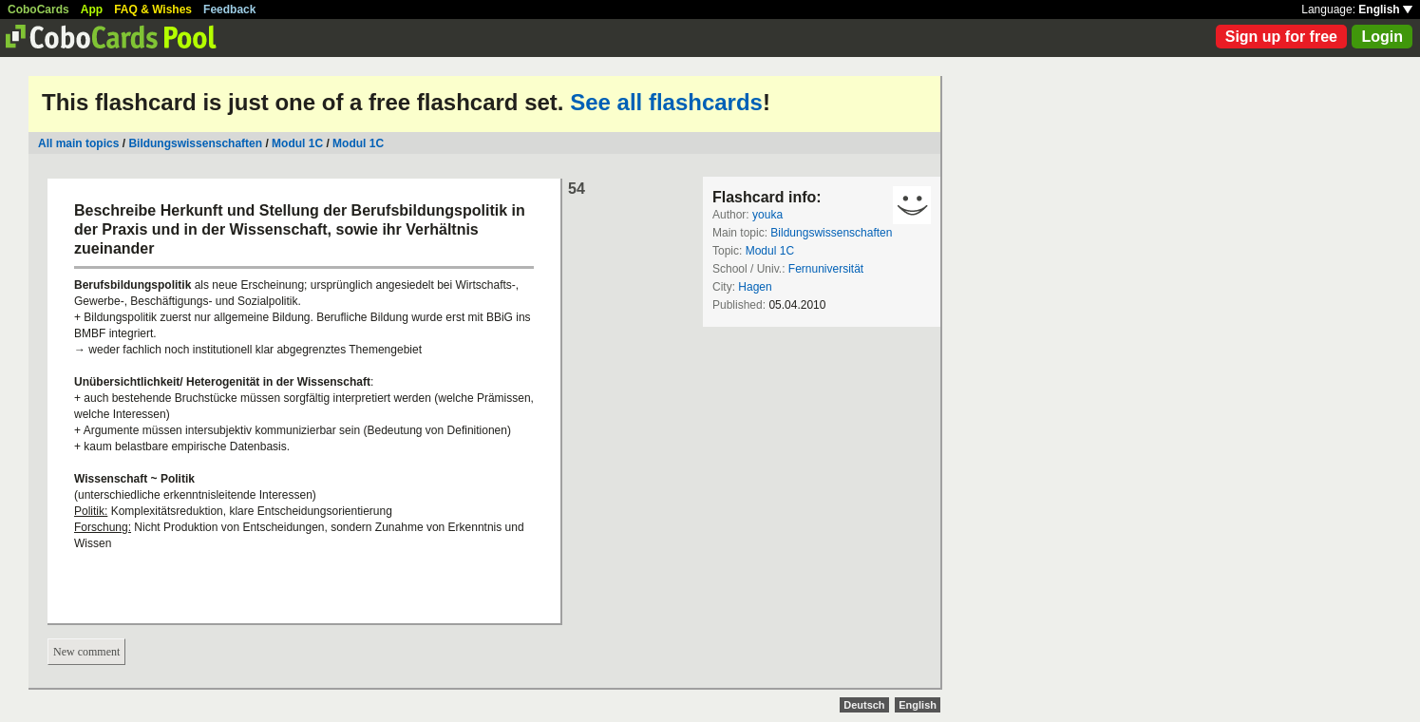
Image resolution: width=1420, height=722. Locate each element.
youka (767, 214)
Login (1382, 36)
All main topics (78, 143)
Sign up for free (1281, 36)
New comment (86, 651)
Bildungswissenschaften (195, 143)
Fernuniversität (825, 269)
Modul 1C (297, 143)
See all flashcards (666, 102)
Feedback (229, 9)
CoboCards (38, 9)
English (1385, 9)
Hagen (754, 287)
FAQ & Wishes (153, 9)
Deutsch (863, 705)
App (92, 9)
